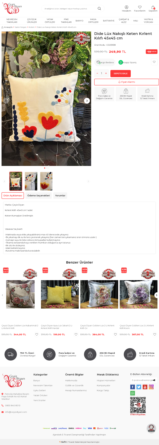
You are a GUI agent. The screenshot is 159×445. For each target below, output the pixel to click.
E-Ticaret (70, 442)
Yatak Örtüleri (50, 20)
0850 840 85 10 (11, 405)
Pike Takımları (66, 20)
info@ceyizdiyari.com (14, 412)
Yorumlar (60, 195)
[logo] (12, 9)
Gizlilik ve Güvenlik (74, 385)
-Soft (62, 442)
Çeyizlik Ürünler (32, 20)
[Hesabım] (126, 8)
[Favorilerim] (139, 8)
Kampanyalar (103, 385)
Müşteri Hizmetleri (106, 380)
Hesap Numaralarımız (76, 390)
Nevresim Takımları (12, 20)
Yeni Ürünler (39, 400)
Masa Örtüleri (93, 20)
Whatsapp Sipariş (127, 62)
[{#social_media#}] (132, 387)
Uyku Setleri (39, 390)
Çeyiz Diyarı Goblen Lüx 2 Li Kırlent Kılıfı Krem (137, 326)
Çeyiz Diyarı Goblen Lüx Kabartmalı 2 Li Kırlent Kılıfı (20, 326)
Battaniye (108, 20)
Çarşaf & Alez (124, 20)
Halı (135, 20)
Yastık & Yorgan (148, 20)
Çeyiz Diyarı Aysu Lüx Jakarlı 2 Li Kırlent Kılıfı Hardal (56, 326)
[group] (46, 99)
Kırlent (32, 27)
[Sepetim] (153, 8)
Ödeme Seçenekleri (38, 195)
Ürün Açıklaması (12, 195)
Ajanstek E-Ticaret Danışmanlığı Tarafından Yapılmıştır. (79, 434)
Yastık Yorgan (21, 27)
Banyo (79, 20)
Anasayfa (7, 27)
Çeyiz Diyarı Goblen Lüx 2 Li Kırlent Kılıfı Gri (97, 326)
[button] (44, 168)
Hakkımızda (71, 380)
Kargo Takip (103, 390)
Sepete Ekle (121, 74)
